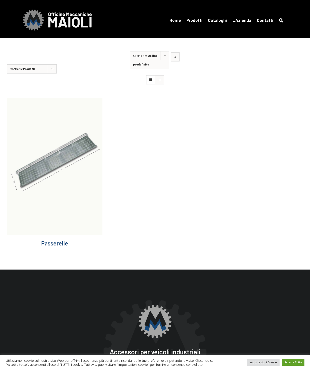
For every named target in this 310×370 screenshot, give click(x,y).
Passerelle (54, 243)
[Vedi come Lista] (159, 80)
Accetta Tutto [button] (293, 362)
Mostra (22, 69)
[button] (281, 20)
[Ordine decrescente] (175, 56)
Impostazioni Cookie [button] (263, 362)
